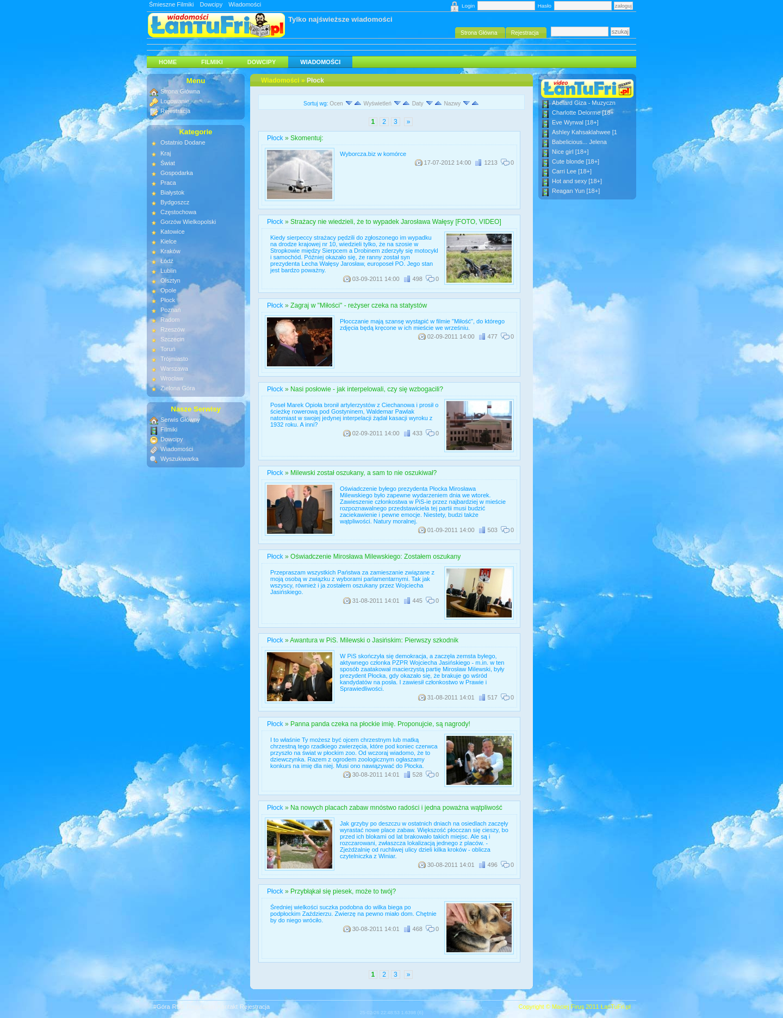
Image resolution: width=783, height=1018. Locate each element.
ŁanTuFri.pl (616, 1006)
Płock (315, 80)
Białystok (172, 192)
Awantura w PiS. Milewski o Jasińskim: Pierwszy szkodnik (374, 640)
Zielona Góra (177, 388)
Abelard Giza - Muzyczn (584, 102)
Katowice (172, 231)
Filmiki (212, 62)
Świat (167, 163)
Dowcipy (211, 4)
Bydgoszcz (174, 202)
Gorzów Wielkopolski (188, 221)
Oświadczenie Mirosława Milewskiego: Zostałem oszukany (375, 556)
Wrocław (171, 378)
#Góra (161, 1006)
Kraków (170, 251)
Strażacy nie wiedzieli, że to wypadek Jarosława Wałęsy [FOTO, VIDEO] (395, 222)
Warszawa (174, 368)
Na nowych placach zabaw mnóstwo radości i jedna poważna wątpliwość (396, 807)
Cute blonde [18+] (575, 161)
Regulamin (201, 1006)
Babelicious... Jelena (579, 142)
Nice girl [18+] (570, 151)
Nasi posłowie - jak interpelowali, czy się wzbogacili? (366, 389)
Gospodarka (176, 173)
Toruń (168, 349)
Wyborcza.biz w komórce (373, 154)
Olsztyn (170, 280)
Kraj (165, 153)
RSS (178, 1006)
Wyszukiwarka (179, 458)
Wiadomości (244, 4)
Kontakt (227, 1006)
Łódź (166, 261)
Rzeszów (172, 329)
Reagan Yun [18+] (576, 191)
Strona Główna (180, 91)
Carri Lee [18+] (572, 171)
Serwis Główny (180, 419)
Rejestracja (175, 111)
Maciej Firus (568, 1006)
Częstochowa (178, 212)
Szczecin (172, 339)
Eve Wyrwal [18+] (575, 122)
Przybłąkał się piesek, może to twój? (343, 891)
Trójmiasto (174, 358)
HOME (168, 62)
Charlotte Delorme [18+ (583, 112)
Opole (168, 290)
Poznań (170, 310)
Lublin (168, 270)
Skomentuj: (307, 138)
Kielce (168, 241)
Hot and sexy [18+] (577, 181)
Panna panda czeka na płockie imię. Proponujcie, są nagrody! (380, 724)
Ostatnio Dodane (183, 142)
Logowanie (174, 101)
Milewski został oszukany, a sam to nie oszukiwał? (363, 473)
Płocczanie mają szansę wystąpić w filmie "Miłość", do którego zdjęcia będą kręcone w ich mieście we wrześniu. (422, 324)
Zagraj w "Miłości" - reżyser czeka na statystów (358, 305)
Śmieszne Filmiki (171, 4)
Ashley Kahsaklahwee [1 (584, 132)
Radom (169, 319)
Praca (168, 182)
